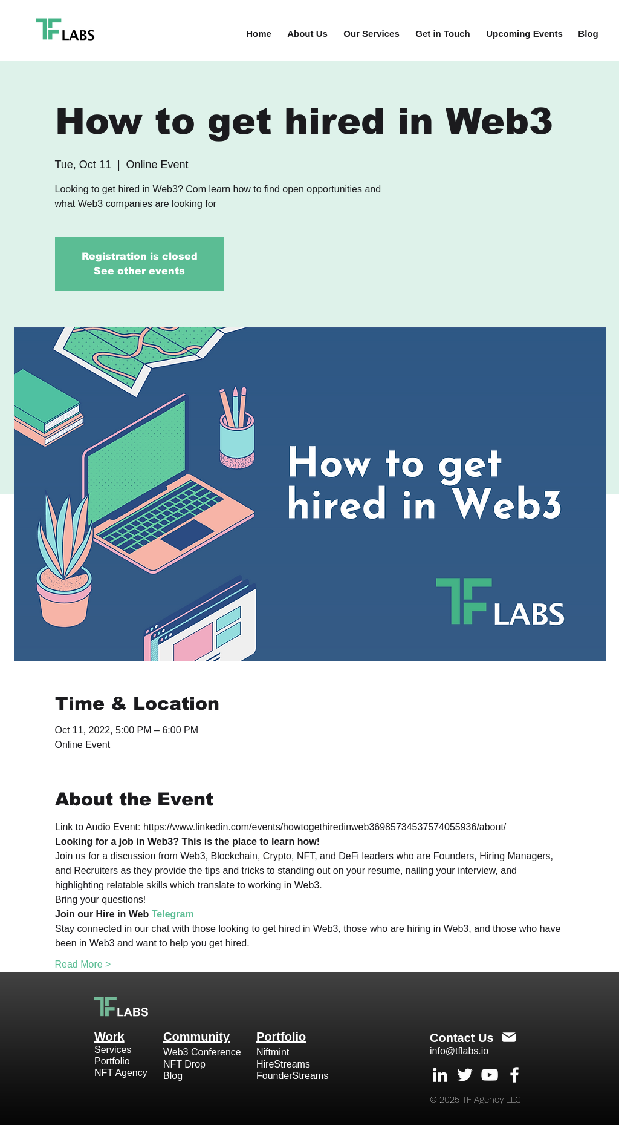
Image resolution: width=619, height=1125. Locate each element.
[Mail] (509, 1037)
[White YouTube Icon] (489, 1074)
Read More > (83, 964)
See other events (139, 271)
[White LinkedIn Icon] (440, 1074)
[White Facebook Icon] (514, 1074)
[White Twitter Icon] (465, 1074)
